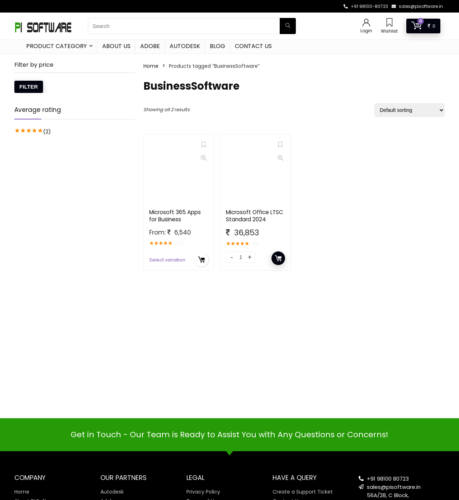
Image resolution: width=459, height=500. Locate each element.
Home (150, 66)
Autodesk (185, 46)
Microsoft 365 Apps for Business (175, 215)
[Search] (288, 26)
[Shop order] (409, 110)
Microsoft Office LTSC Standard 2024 (254, 215)
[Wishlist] (389, 23)
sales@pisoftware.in (421, 6)
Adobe (150, 46)
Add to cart (278, 258)
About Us (116, 46)
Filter (28, 87)
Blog (217, 46)
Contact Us (253, 46)
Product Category (56, 46)
